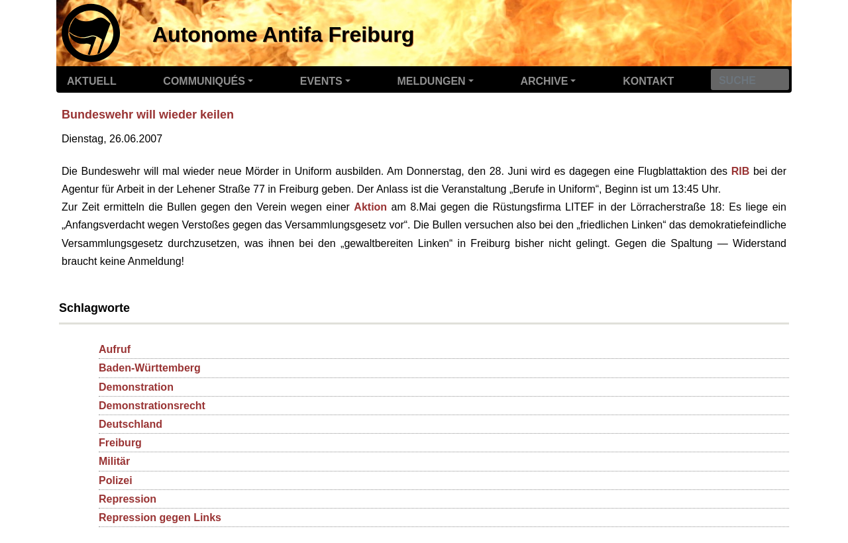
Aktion (370, 207)
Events (321, 81)
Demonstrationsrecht (152, 405)
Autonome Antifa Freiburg (283, 34)
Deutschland (130, 424)
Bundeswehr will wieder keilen (148, 114)
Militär (114, 461)
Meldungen (432, 81)
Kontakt (648, 81)
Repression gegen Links (160, 517)
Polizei (115, 480)
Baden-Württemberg (150, 367)
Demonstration (136, 387)
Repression (127, 499)
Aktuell (92, 81)
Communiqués (204, 81)
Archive (544, 81)
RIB (740, 171)
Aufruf (115, 349)
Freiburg (120, 442)
